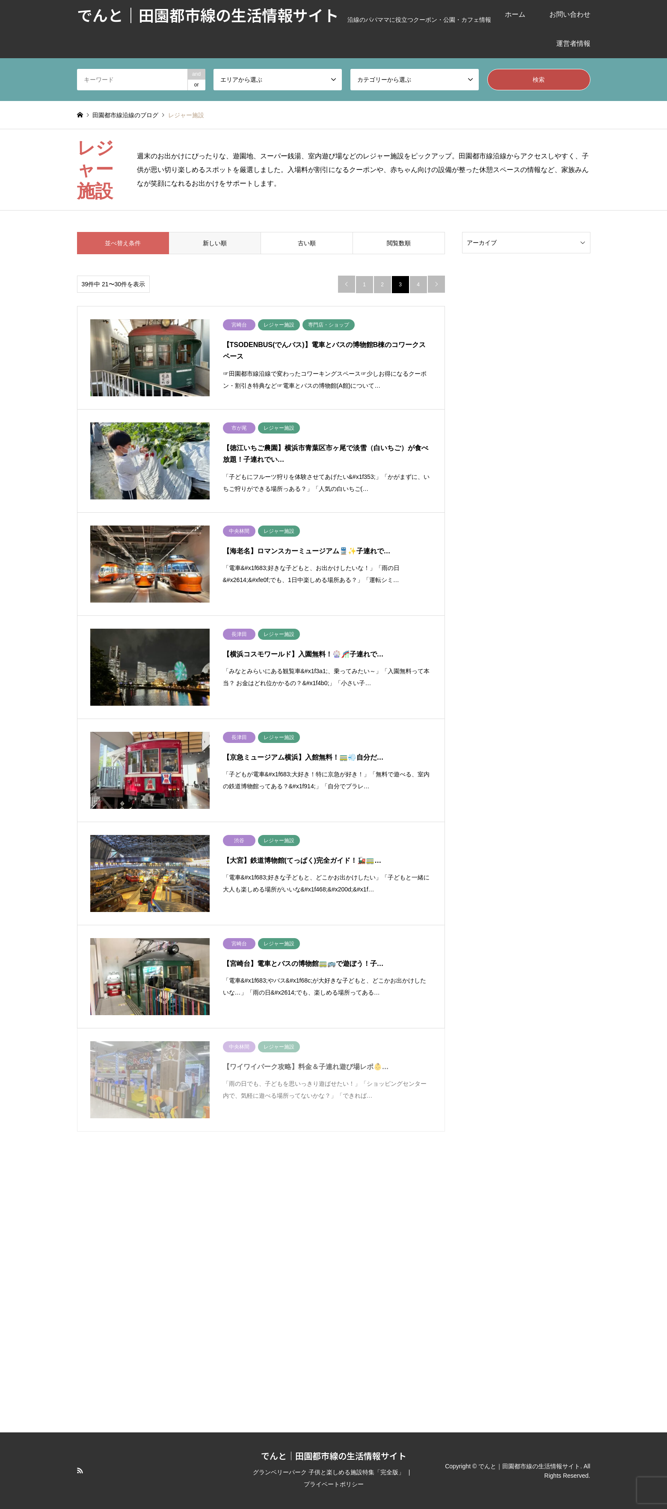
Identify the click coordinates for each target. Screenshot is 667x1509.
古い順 (307, 243)
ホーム (515, 14)
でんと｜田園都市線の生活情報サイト (333, 1456)
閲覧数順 (399, 243)
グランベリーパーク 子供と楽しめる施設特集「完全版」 (328, 1472)
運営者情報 (573, 43)
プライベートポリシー (334, 1484)
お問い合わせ (569, 14)
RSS (80, 1470)
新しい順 (215, 243)
